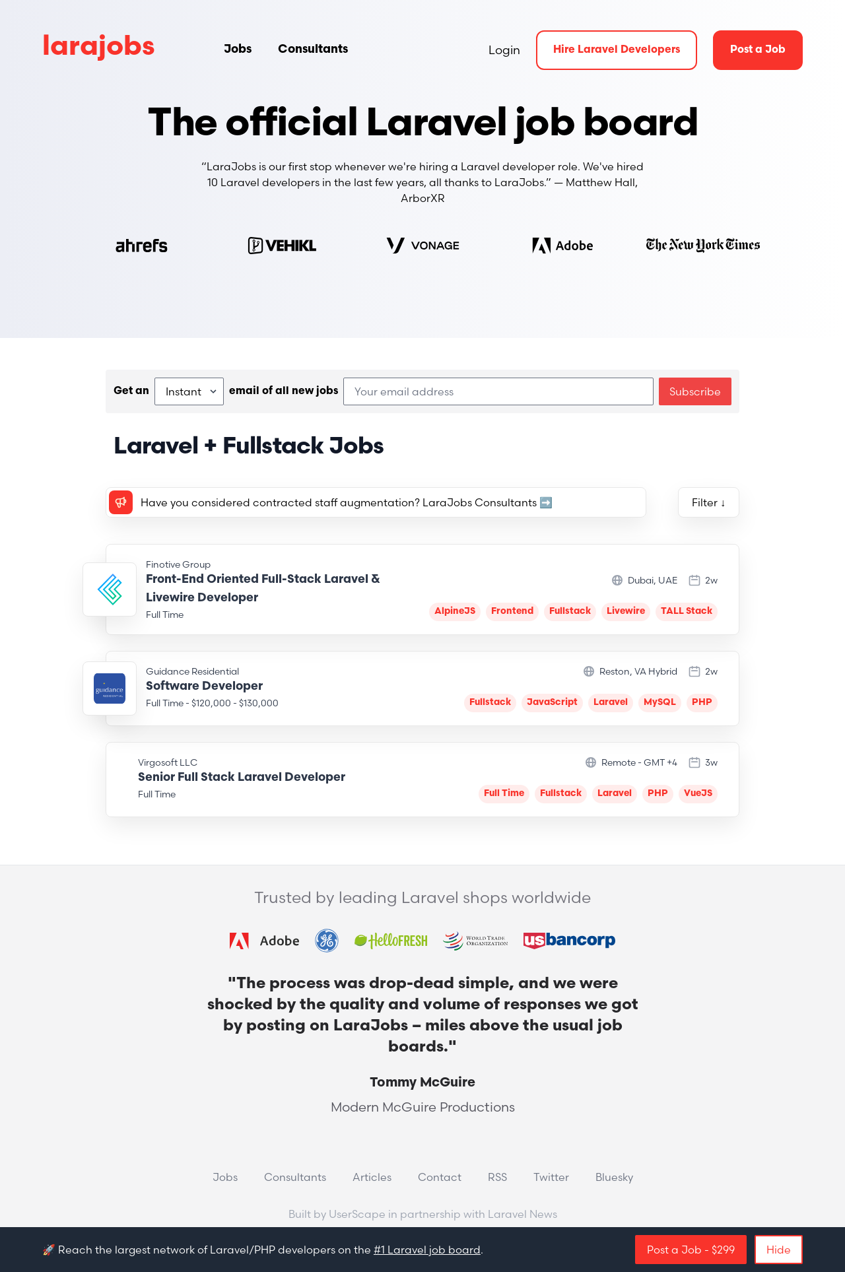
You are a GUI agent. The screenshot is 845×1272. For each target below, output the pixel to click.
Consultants (313, 50)
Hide (778, 1249)
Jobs (238, 50)
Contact (439, 1177)
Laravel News (522, 1214)
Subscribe (695, 391)
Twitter (551, 1177)
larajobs (98, 48)
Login (504, 49)
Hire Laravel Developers (616, 50)
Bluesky (614, 1177)
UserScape (357, 1214)
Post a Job (758, 50)
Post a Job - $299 (691, 1249)
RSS (497, 1177)
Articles (372, 1177)
